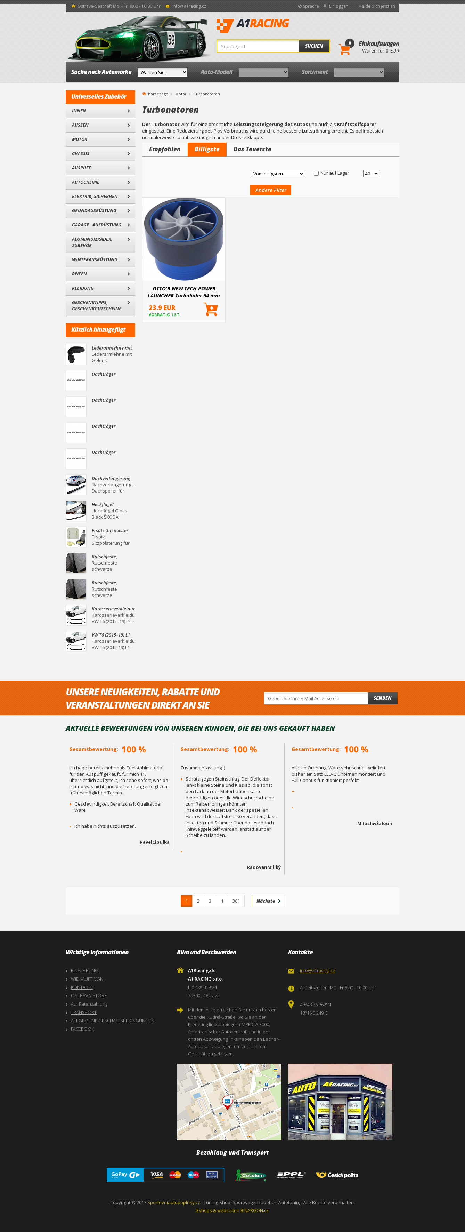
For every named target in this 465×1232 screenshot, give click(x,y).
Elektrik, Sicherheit (95, 196)
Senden (383, 698)
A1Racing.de (276, 26)
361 (236, 901)
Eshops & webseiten (217, 1210)
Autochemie (85, 182)
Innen (79, 110)
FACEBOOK (82, 1029)
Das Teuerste (252, 149)
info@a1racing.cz (189, 6)
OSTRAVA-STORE (89, 995)
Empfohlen (165, 149)
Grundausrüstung (94, 210)
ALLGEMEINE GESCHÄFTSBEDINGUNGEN (112, 1020)
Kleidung (83, 288)
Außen (80, 125)
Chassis (80, 153)
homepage (158, 93)
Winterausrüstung (94, 259)
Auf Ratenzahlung (89, 1004)
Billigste (207, 149)
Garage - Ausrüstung (96, 225)
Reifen (79, 274)
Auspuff (81, 168)
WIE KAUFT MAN (87, 979)
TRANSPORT (84, 1012)
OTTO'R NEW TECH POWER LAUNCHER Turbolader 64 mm (184, 292)
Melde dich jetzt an (376, 6)
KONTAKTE (82, 987)
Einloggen (338, 6)
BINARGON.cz (254, 1210)
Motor (79, 139)
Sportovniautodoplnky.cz (173, 1202)
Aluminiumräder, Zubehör (92, 242)
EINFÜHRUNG (84, 970)
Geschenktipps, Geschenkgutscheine (96, 305)
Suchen (314, 46)
